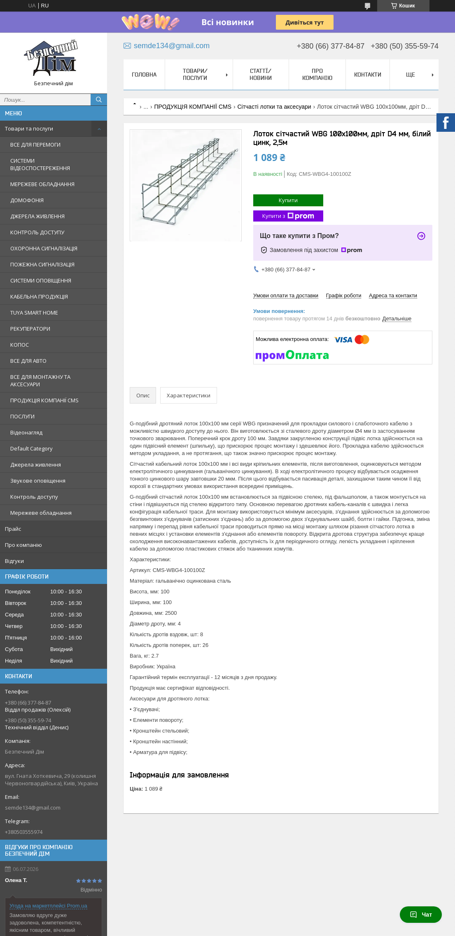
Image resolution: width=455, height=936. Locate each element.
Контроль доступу (34, 496)
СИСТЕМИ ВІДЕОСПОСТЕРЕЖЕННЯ (40, 164)
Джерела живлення (35, 464)
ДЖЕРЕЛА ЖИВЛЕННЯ (37, 216)
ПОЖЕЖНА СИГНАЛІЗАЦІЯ (42, 264)
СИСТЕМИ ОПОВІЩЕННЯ (40, 280)
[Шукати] (99, 99)
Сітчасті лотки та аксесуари (274, 106)
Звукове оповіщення (37, 480)
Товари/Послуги (195, 74)
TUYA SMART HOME (34, 312)
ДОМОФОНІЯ (27, 200)
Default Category (31, 448)
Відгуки (14, 561)
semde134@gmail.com (33, 807)
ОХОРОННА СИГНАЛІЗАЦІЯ (43, 248)
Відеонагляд (26, 432)
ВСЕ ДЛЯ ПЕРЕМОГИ (35, 144)
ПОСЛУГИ (22, 416)
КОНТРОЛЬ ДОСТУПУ (37, 232)
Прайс (13, 528)
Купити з (288, 216)
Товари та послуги (29, 128)
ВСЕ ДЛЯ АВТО (28, 360)
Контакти (367, 74)
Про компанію (23, 545)
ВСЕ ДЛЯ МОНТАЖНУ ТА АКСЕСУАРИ (40, 380)
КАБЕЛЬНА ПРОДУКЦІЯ (39, 296)
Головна (144, 74)
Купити (288, 200)
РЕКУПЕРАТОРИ (30, 328)
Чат (421, 914)
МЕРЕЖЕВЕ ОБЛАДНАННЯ (42, 184)
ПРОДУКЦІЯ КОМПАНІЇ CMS (44, 400)
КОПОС (19, 344)
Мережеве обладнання (41, 512)
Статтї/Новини (261, 74)
